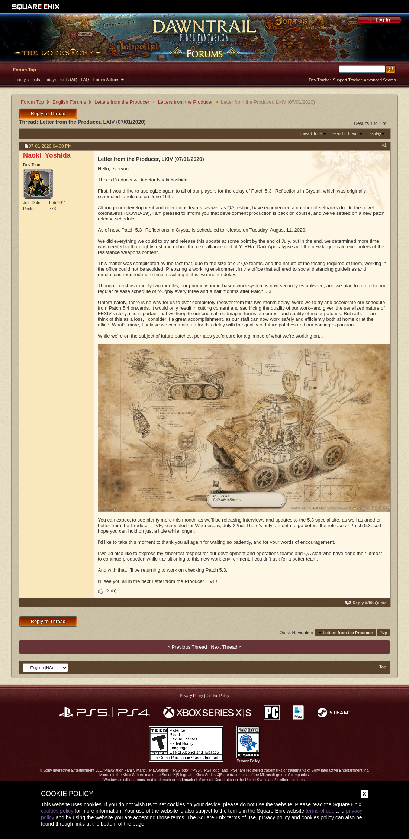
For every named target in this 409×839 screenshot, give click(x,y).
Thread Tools (310, 133)
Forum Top (24, 69)
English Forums (69, 102)
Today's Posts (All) (60, 79)
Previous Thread (189, 647)
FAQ (85, 79)
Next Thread (224, 647)
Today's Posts (27, 79)
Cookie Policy (218, 696)
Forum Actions (106, 79)
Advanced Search (380, 80)
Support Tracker (347, 80)
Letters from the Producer (121, 102)
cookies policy (57, 811)
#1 (384, 145)
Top (383, 632)
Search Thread (345, 133)
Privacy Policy (191, 696)
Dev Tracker (320, 80)
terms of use (320, 811)
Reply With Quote (366, 603)
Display (374, 133)
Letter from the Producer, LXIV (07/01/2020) (92, 122)
